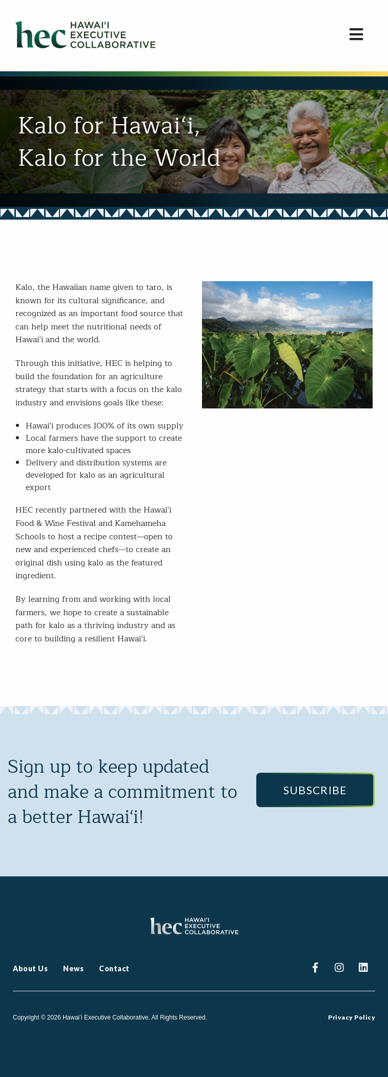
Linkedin (363, 969)
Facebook (315, 969)
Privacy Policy (351, 1017)
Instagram (339, 969)
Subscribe (315, 790)
